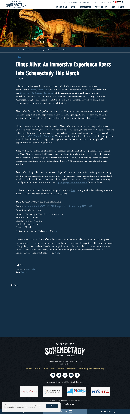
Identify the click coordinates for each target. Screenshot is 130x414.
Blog (105, 2)
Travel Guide (65, 2)
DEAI (109, 2)
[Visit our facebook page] (52, 375)
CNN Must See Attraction (41, 136)
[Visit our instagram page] (65, 375)
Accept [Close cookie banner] (52, 406)
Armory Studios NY (39, 89)
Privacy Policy (71, 368)
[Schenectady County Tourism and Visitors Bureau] (16, 4)
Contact (45, 368)
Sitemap (61, 368)
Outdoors (25, 50)
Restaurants (85, 6)
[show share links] (20, 264)
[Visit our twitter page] (59, 375)
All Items (63, 50)
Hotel (18, 50)
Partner (37, 368)
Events (73, 6)
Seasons (34, 50)
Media (53, 368)
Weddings (90, 2)
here (56, 231)
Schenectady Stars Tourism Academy (91, 368)
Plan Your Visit (117, 6)
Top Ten (55, 50)
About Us (29, 368)
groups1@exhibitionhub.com (72, 182)
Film (101, 2)
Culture (24, 272)
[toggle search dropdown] (123, 2)
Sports (97, 2)
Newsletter (75, 2)
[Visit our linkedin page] (77, 375)
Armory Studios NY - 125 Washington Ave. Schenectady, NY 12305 (58, 206)
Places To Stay (101, 6)
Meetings (83, 2)
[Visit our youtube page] (71, 375)
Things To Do (61, 6)
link (73, 190)
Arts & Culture (31, 269)
